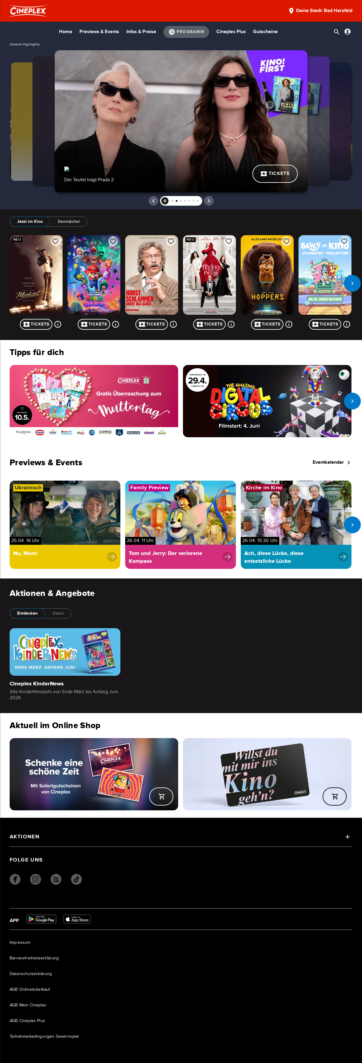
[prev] (153, 201)
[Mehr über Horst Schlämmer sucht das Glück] (173, 324)
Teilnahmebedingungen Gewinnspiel (44, 1036)
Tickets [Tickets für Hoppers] (267, 324)
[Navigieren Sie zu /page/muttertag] (94, 401)
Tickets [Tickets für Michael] (36, 324)
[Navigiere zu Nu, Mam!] (65, 525)
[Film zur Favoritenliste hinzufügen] (55, 241)
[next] (209, 201)
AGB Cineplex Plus (27, 1020)
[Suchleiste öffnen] (337, 32)
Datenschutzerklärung (31, 973)
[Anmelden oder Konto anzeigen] (347, 31)
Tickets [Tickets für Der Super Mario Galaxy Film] (94, 324)
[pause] (165, 200)
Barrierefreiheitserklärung (34, 958)
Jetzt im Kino (30, 221)
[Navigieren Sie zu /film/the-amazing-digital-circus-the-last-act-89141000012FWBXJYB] (267, 401)
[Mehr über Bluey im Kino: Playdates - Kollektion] (346, 324)
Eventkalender (332, 462)
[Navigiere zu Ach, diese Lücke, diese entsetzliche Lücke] (296, 525)
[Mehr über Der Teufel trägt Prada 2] (231, 324)
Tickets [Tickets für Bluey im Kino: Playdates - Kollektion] (325, 324)
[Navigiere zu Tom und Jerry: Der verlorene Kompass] (180, 525)
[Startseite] (28, 11)
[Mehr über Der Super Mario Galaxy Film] (115, 324)
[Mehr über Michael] (58, 324)
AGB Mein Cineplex (28, 1005)
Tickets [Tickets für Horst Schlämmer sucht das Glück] (151, 324)
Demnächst (69, 221)
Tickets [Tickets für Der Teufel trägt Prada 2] (209, 324)
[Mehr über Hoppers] (289, 324)
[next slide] (352, 283)
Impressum (20, 942)
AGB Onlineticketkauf (30, 989)
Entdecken (27, 613)
